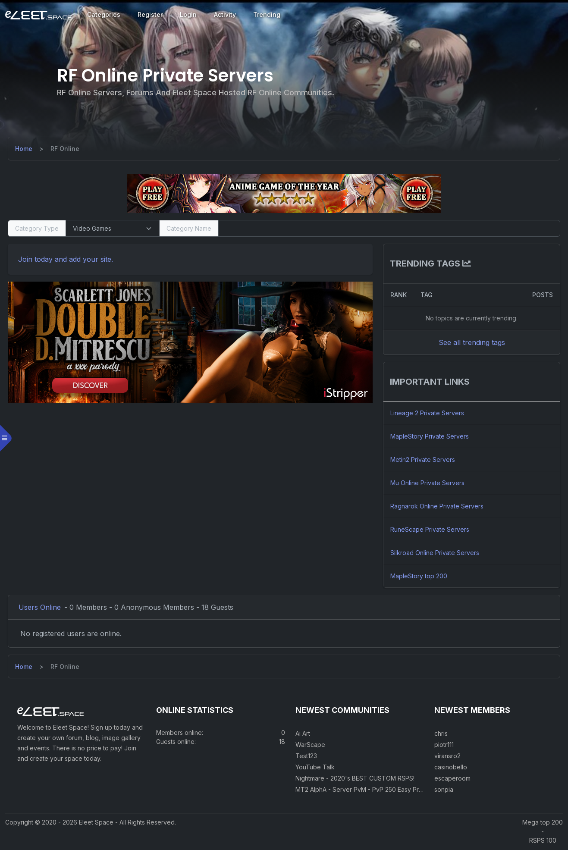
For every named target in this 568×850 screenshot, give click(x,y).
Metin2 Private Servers (422, 459)
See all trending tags (471, 342)
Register (150, 14)
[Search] (389, 228)
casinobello (450, 768)
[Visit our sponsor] (284, 193)
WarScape (310, 745)
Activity (225, 14)
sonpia (443, 790)
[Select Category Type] (113, 228)
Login (188, 14)
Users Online (40, 607)
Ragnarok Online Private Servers (436, 506)
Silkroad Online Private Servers (434, 552)
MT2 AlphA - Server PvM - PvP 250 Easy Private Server (374, 790)
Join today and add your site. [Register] (66, 259)
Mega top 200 (542, 823)
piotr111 (444, 745)
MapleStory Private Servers (429, 436)
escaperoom (452, 779)
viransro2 (447, 756)
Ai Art (302, 734)
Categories (103, 14)
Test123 (306, 756)
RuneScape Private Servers (429, 529)
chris (441, 734)
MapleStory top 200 (418, 576)
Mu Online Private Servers (427, 482)
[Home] (24, 148)
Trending (266, 14)
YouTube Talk (315, 768)
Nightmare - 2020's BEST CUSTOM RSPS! (354, 779)
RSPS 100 (542, 841)
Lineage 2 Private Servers (427, 413)
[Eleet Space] (38, 14)
